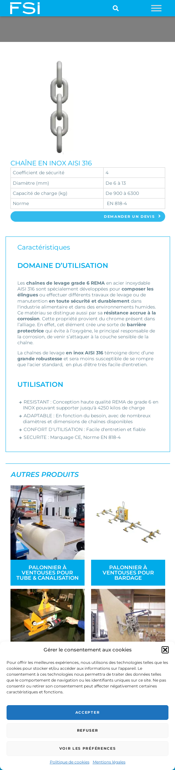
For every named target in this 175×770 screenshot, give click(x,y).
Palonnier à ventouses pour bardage (128, 572)
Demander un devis (132, 216)
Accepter (87, 712)
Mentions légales (109, 762)
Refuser (87, 730)
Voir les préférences (87, 748)
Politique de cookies (69, 762)
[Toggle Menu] (156, 8)
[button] (165, 650)
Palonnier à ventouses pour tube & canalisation (47, 572)
